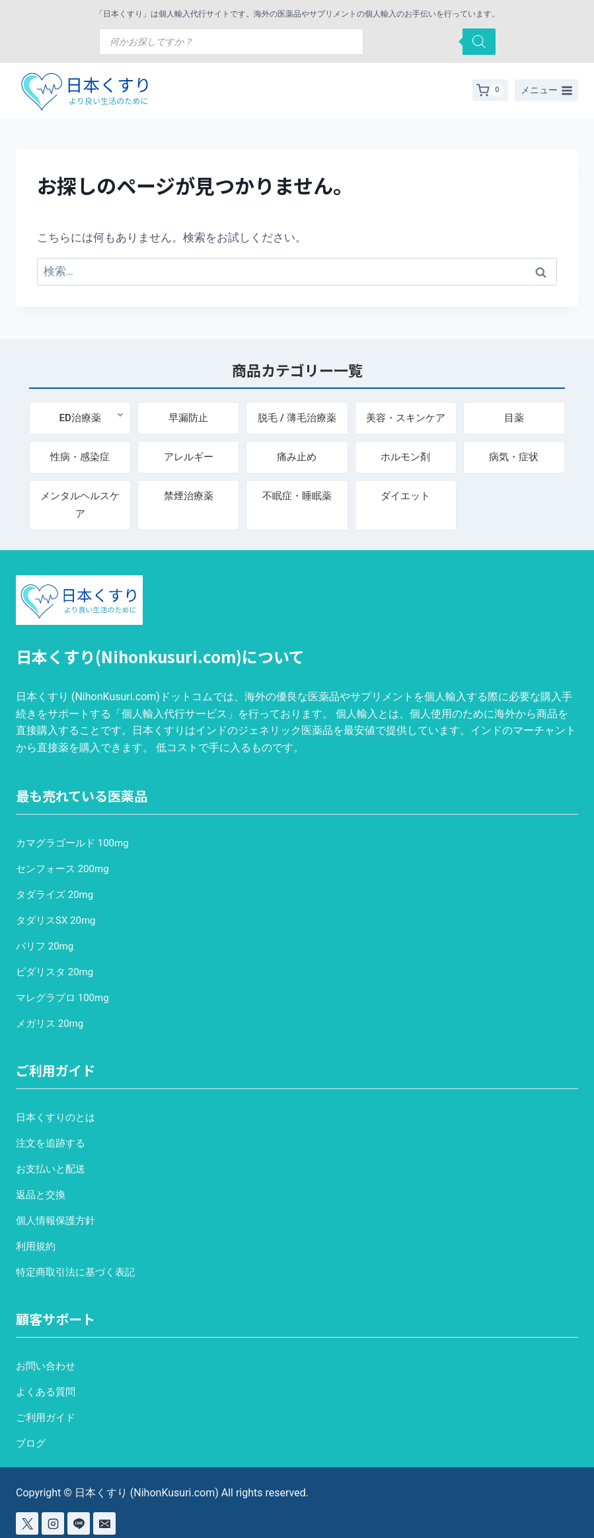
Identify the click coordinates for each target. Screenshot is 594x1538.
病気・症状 (513, 457)
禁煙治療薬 (188, 496)
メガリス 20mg (49, 1024)
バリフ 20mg (44, 946)
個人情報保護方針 (55, 1221)
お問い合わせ (45, 1366)
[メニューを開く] (546, 90)
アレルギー (188, 457)
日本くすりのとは (55, 1117)
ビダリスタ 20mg (54, 972)
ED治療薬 (79, 418)
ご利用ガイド (45, 1418)
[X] (27, 1523)
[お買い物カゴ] (490, 90)
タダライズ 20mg (54, 895)
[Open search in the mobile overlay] (297, 41)
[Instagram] (53, 1523)
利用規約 (36, 1246)
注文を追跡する (50, 1143)
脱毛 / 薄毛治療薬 (297, 418)
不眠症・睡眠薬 (297, 496)
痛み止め (296, 457)
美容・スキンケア (405, 418)
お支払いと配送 (50, 1169)
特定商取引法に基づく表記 (75, 1272)
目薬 (514, 418)
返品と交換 (40, 1195)
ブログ (31, 1443)
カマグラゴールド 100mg (72, 843)
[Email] (104, 1523)
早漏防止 (188, 418)
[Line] (78, 1523)
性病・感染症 (80, 457)
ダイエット (405, 496)
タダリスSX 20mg (55, 920)
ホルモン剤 (405, 457)
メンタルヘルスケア (80, 505)
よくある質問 (45, 1392)
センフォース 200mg (62, 869)
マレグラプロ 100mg (62, 998)
